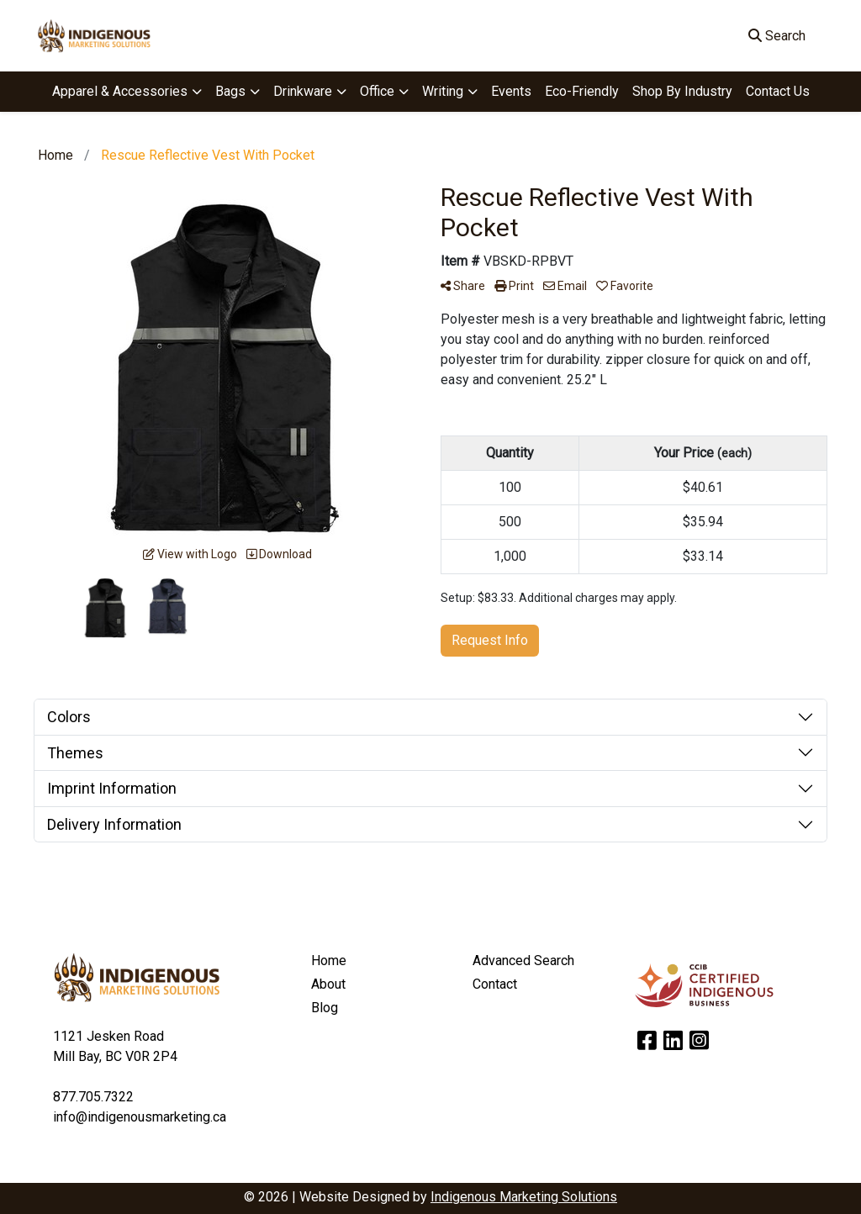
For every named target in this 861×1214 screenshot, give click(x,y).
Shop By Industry (682, 91)
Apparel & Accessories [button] (120, 91)
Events (511, 91)
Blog (324, 1008)
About (328, 984)
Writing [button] (442, 91)
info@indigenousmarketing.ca (139, 1117)
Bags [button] (230, 91)
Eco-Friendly (582, 91)
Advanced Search (523, 961)
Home (328, 961)
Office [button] (377, 91)
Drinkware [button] (302, 91)
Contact (495, 984)
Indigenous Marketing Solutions (523, 1197)
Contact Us (778, 91)
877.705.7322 (93, 1097)
